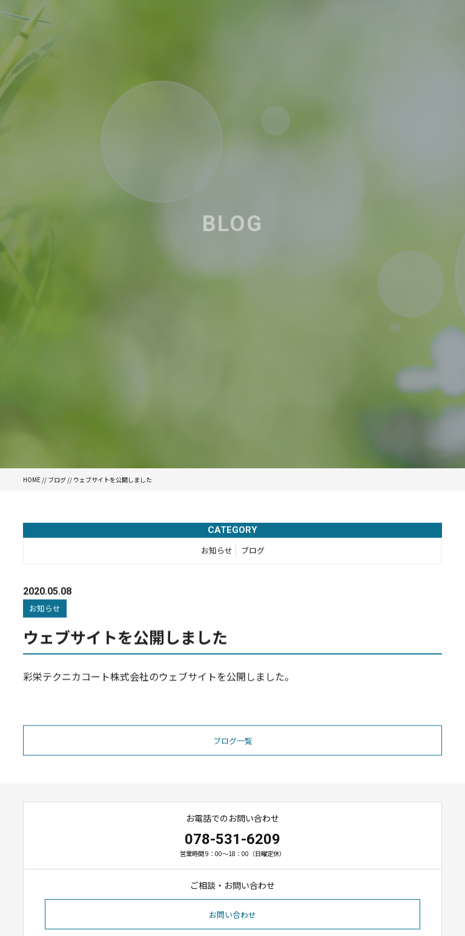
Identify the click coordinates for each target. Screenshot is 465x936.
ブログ (57, 479)
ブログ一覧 (232, 744)
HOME (32, 479)
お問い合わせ (232, 914)
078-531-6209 (232, 839)
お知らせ (216, 552)
